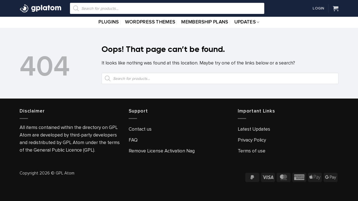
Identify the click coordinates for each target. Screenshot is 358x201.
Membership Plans (204, 22)
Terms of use (251, 151)
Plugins (108, 22)
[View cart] (335, 8)
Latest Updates (254, 129)
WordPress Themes (150, 22)
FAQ (133, 140)
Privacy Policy (252, 140)
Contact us (140, 129)
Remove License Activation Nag (162, 151)
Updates (247, 22)
